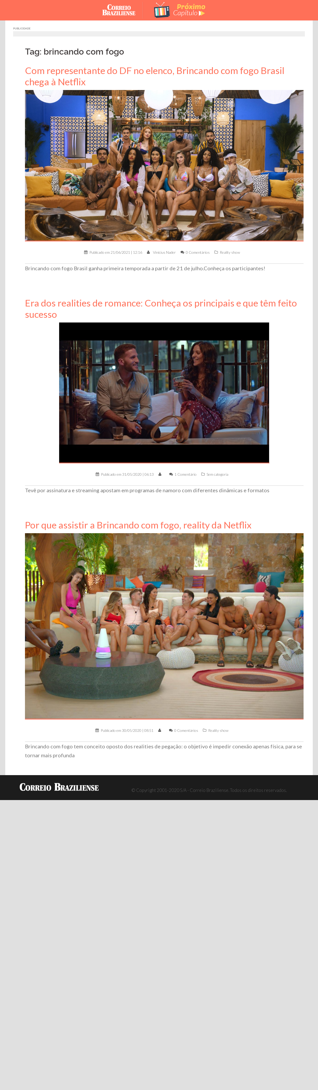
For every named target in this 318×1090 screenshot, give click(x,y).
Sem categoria (217, 474)
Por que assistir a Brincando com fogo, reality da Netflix (138, 525)
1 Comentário (186, 474)
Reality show (230, 252)
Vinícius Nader (164, 252)
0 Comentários (198, 252)
